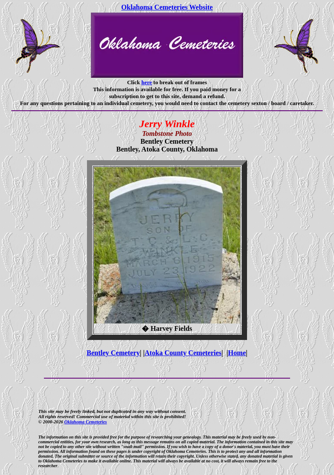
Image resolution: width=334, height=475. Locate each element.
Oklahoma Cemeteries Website (167, 7)
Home (237, 352)
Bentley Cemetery (113, 352)
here (146, 82)
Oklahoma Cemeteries (85, 421)
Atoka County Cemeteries (182, 352)
